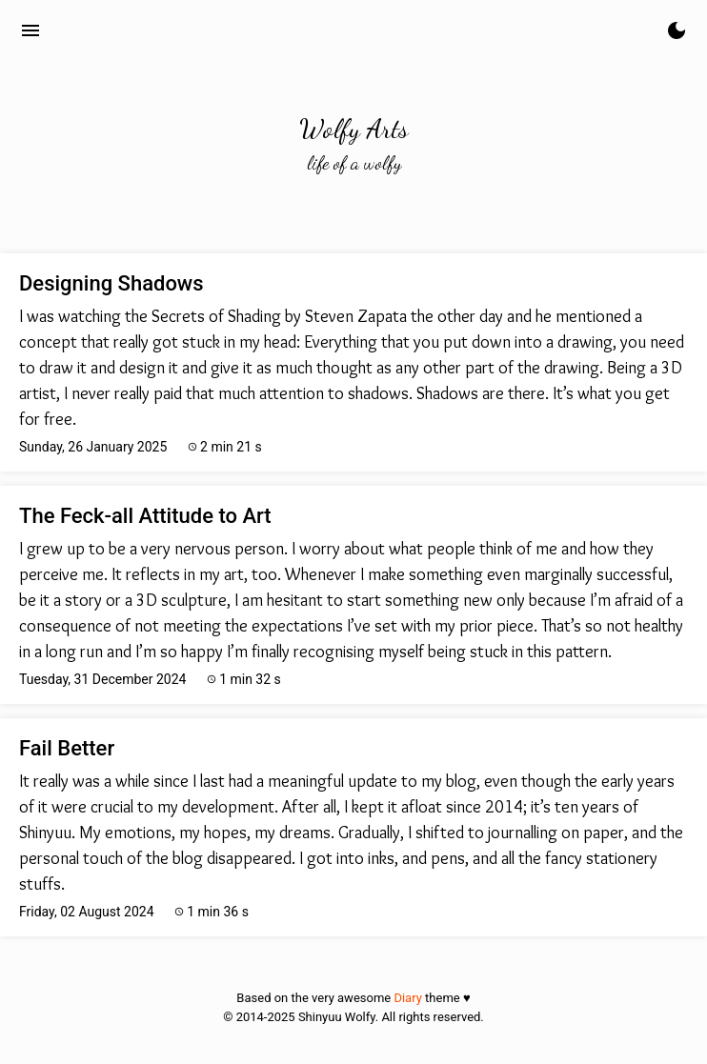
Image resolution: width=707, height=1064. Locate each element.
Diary (407, 998)
